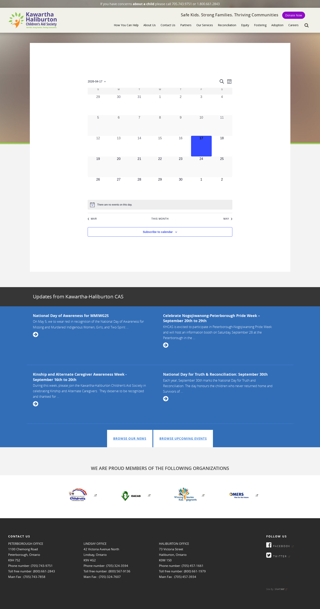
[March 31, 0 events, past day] (139, 104)
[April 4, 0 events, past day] (222, 104)
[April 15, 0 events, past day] (160, 146)
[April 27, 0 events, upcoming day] (118, 187)
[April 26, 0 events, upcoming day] (98, 187)
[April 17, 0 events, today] (201, 146)
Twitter (278, 555)
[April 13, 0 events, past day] (118, 146)
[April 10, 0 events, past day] (201, 125)
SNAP (281, 589)
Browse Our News (129, 438)
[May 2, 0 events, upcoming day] (222, 187)
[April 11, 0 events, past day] (222, 125)
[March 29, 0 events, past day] (98, 104)
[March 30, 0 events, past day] (118, 104)
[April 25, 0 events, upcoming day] (222, 166)
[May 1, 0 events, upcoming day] (201, 187)
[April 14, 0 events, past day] (139, 146)
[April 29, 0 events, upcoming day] (160, 187)
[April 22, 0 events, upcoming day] (160, 166)
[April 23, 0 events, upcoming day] (180, 166)
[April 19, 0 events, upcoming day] (98, 166)
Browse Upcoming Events (183, 438)
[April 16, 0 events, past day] (180, 146)
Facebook (280, 545)
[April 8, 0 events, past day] (160, 125)
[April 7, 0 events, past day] (139, 125)
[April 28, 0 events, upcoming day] (139, 187)
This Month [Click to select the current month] (160, 218)
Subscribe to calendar (158, 232)
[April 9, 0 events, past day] (180, 125)
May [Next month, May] (228, 218)
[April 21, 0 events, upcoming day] (139, 166)
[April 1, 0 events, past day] (160, 104)
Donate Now (293, 15)
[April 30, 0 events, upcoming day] (180, 187)
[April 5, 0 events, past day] (98, 125)
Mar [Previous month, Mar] (92, 218)
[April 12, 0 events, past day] (98, 146)
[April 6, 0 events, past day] (118, 125)
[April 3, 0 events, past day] (201, 104)
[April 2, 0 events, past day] (180, 104)
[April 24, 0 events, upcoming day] (201, 166)
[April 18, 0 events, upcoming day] (222, 146)
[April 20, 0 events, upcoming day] (118, 166)
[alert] (160, 205)
